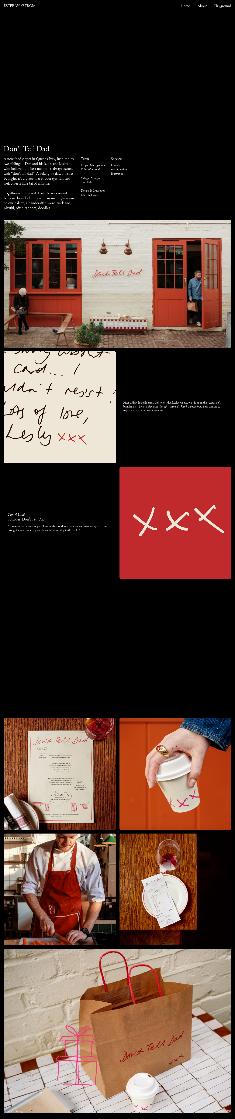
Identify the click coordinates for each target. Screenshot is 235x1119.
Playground (222, 5)
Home (185, 5)
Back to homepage (14, 1111)
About (202, 5)
